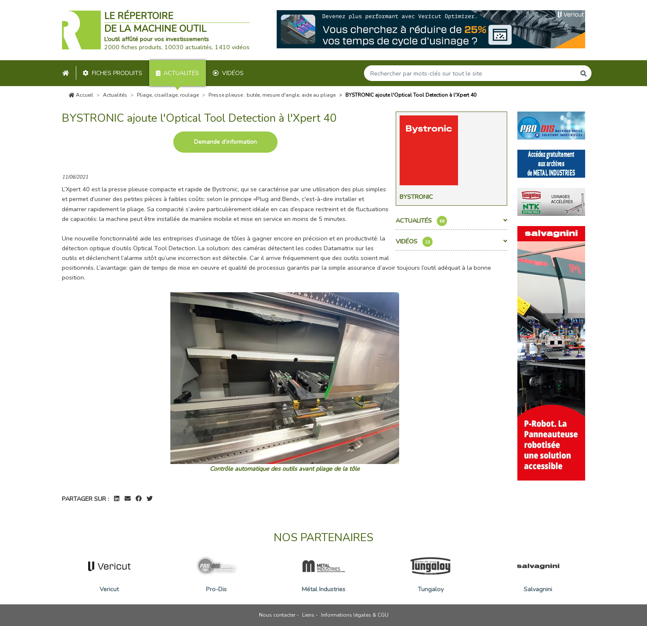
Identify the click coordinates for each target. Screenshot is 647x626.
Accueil (81, 95)
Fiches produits (112, 73)
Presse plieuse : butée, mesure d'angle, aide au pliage (272, 95)
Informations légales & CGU (355, 615)
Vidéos (228, 73)
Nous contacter (277, 615)
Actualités (178, 73)
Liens (308, 615)
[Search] (470, 73)
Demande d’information (225, 142)
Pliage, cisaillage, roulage (168, 95)
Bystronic (416, 197)
